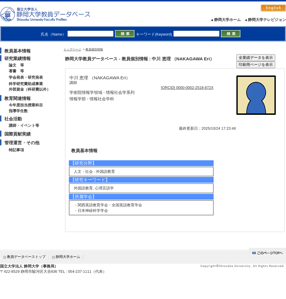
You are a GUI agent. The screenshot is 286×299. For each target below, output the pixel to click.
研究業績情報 (17, 58)
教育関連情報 (17, 98)
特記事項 (16, 150)
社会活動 (13, 118)
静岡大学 (51, 14)
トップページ (72, 49)
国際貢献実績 (17, 133)
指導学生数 (18, 111)
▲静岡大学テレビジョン (265, 19)
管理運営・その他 (21, 142)
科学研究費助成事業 (26, 84)
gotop (267, 252)
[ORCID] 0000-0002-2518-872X (187, 87)
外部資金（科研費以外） (29, 89)
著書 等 (16, 71)
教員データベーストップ (26, 257)
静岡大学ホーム (68, 257)
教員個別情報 (94, 49)
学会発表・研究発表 (26, 77)
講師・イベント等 (24, 125)
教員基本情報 (17, 50)
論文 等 (16, 65)
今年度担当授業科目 (26, 105)
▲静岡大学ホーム (225, 19)
